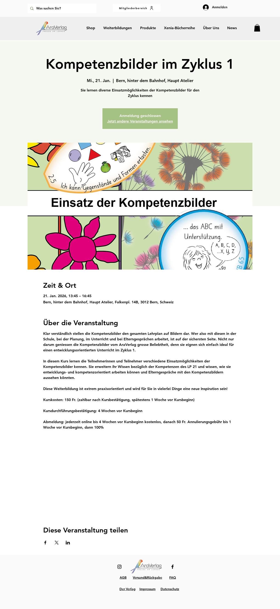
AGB (123, 577)
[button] (257, 27)
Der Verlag (127, 589)
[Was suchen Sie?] (61, 8)
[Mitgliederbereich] (136, 8)
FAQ (172, 577)
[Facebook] (172, 566)
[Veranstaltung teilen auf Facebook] (45, 542)
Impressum (147, 589)
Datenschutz (170, 589)
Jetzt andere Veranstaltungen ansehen (140, 121)
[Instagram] (119, 566)
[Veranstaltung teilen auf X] (56, 542)
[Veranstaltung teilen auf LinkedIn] (68, 542)
